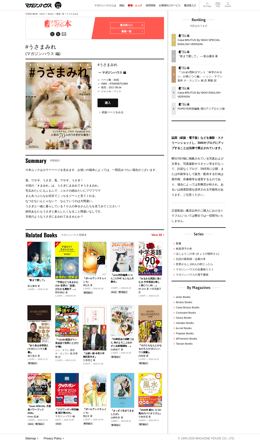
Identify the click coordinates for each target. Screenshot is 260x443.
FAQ (218, 3)
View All (157, 235)
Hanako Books (185, 322)
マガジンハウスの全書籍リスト (195, 269)
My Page (207, 3)
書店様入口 (190, 5)
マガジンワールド (43, 5)
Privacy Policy (53, 438)
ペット (117, 91)
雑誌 (121, 5)
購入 (108, 103)
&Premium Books (186, 338)
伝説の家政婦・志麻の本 (191, 258)
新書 (178, 243)
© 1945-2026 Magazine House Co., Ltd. (206, 438)
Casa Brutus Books (187, 307)
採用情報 (150, 5)
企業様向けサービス (169, 5)
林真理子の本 (184, 248)
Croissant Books (186, 312)
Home (42, 14)
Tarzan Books (184, 343)
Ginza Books (183, 317)
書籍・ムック (135, 5)
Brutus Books (184, 302)
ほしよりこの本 (197, 253)
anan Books (183, 296)
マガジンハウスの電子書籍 (192, 274)
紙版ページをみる (113, 112)
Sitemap (30, 438)
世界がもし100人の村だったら (194, 264)
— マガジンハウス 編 (112, 72)
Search (228, 3)
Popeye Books (185, 333)
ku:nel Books (184, 328)
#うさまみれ (72, 14)
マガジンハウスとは (105, 5)
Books (50, 14)
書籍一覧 (60, 14)
